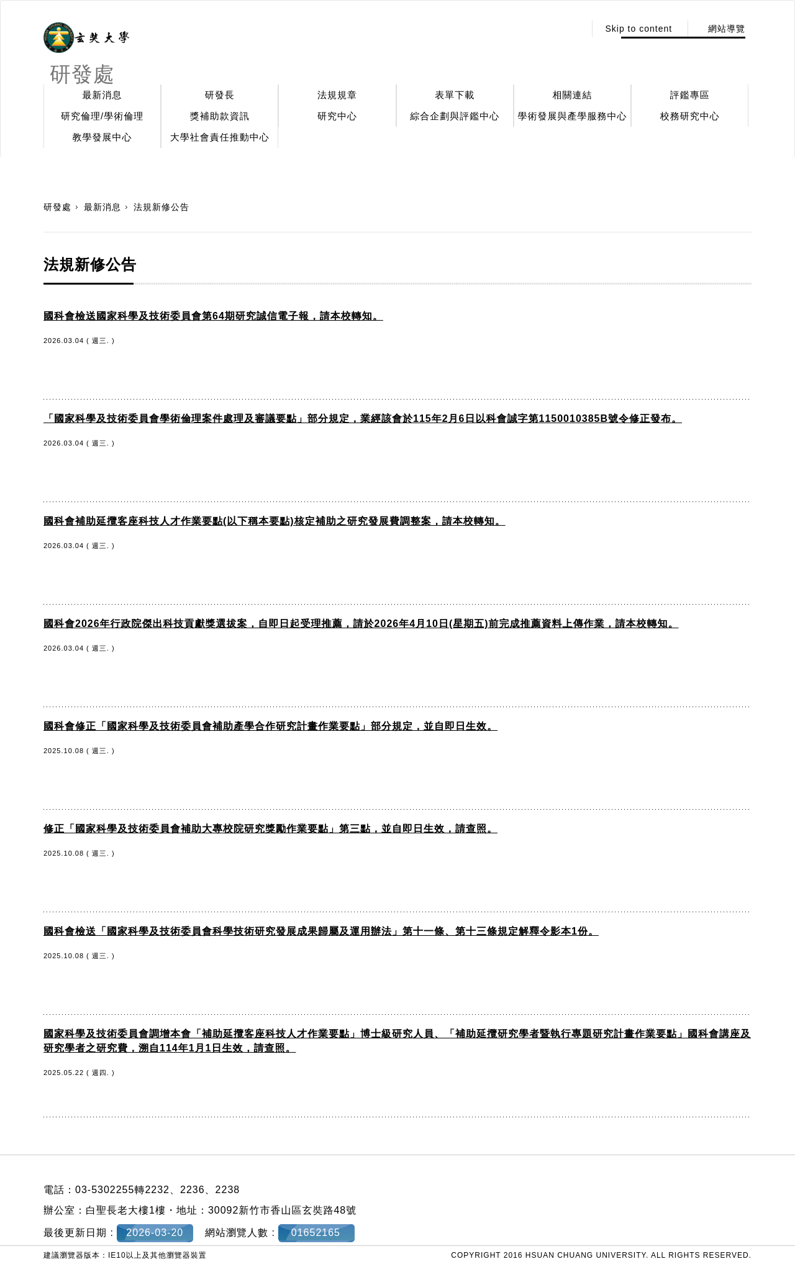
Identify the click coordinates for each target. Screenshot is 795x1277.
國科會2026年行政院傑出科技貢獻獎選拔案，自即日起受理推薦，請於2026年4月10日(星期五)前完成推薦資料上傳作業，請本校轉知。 (361, 623)
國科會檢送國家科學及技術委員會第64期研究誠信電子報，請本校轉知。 (213, 316)
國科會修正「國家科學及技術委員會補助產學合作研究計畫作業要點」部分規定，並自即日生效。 (270, 726)
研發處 (57, 207)
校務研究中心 (690, 116)
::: (572, 29)
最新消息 (102, 94)
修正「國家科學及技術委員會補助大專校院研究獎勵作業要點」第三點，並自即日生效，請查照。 (270, 828)
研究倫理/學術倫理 (102, 116)
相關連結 (573, 94)
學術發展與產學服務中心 (572, 116)
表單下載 (455, 94)
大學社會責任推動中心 (220, 137)
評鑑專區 (690, 94)
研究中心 (337, 116)
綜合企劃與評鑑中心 (454, 116)
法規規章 (337, 94)
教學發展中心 (102, 137)
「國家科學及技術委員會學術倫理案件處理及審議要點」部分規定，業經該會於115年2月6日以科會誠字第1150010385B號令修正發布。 (362, 418)
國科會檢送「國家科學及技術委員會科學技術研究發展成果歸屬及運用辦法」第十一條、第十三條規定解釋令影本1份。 (321, 931)
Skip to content (638, 29)
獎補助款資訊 (220, 116)
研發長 (220, 94)
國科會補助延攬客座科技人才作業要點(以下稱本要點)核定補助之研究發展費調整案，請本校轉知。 (274, 521)
